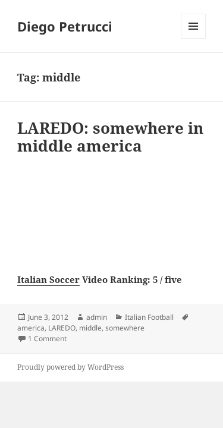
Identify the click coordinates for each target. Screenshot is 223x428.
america (31, 328)
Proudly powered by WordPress (70, 367)
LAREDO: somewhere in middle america (110, 136)
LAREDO (62, 328)
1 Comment (47, 338)
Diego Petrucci (64, 26)
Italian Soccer (48, 279)
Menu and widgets (193, 38)
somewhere (125, 328)
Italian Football (149, 317)
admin (96, 317)
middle (90, 328)
